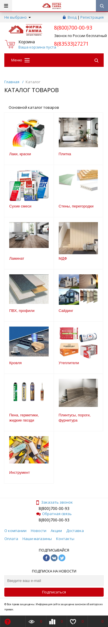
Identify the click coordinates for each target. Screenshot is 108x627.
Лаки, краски (20, 154)
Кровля (15, 363)
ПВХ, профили (22, 310)
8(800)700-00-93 (54, 508)
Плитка (65, 154)
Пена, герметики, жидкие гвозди (24, 417)
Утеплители (69, 363)
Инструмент (19, 472)
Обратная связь (54, 513)
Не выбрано (17, 17)
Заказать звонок (54, 502)
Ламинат (16, 258)
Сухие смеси (20, 206)
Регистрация (92, 17)
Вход (72, 17)
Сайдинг (66, 310)
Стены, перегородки (76, 206)
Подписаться (54, 592)
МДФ (63, 258)
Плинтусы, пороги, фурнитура (75, 417)
